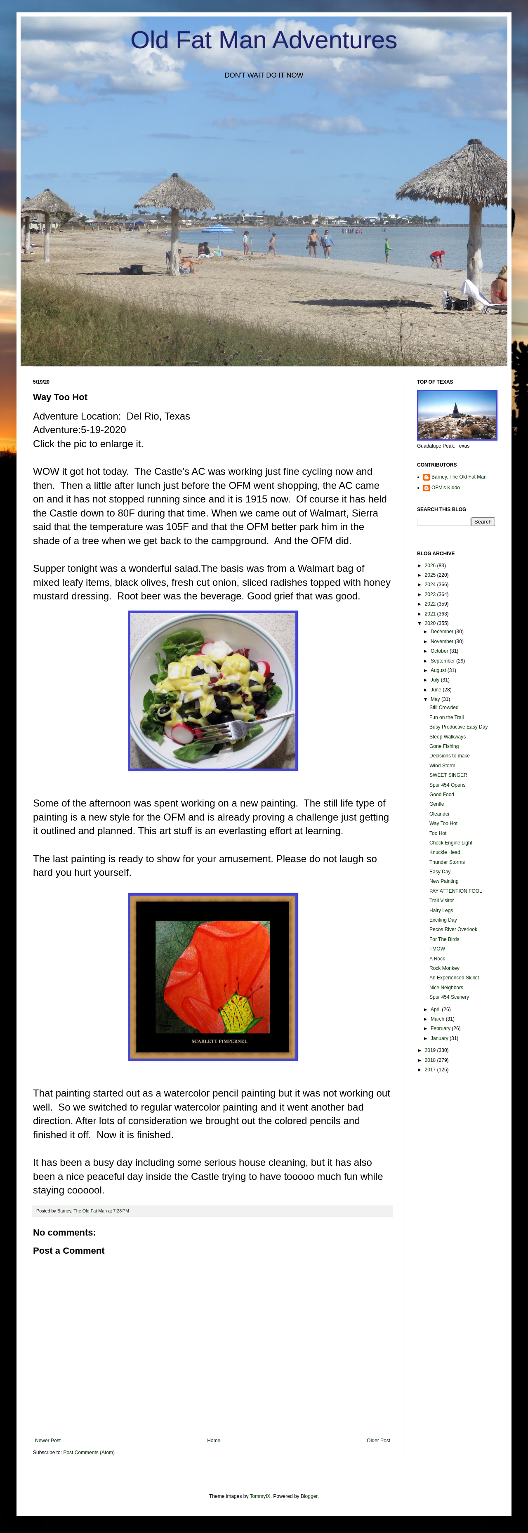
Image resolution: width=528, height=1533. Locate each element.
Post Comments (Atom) (89, 1452)
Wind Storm (442, 766)
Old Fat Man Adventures (264, 40)
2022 (431, 604)
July (436, 680)
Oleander (439, 814)
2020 (431, 623)
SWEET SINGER (448, 775)
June (437, 690)
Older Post (378, 1440)
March (438, 1019)
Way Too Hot (443, 823)
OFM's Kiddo (445, 488)
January (440, 1038)
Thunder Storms (447, 862)
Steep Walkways (447, 737)
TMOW (437, 949)
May (436, 699)
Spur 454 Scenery (449, 997)
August (439, 670)
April (436, 1009)
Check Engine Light (450, 843)
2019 (431, 1050)
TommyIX (260, 1496)
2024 (431, 584)
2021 (431, 614)
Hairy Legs (441, 910)
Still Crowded (444, 707)
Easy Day (439, 872)
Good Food (441, 794)
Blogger (309, 1496)
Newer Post (48, 1440)
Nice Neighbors (446, 988)
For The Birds (444, 939)
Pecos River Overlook (453, 929)
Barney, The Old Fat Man (459, 477)
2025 (431, 575)
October (440, 651)
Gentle (436, 804)
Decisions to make (449, 756)
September (443, 661)
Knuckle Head (444, 852)
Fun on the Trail (446, 717)
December (443, 631)
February (441, 1028)
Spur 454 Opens (447, 785)
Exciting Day (443, 920)
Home (213, 1440)
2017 (431, 1070)
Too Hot (437, 833)
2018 (431, 1060)
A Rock (437, 959)
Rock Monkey (444, 968)
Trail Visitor (441, 900)
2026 (431, 565)
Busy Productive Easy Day (458, 727)
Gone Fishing (444, 746)
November (443, 641)
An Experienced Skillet (454, 978)
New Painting (444, 881)
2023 (431, 594)
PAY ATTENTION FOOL (455, 891)
